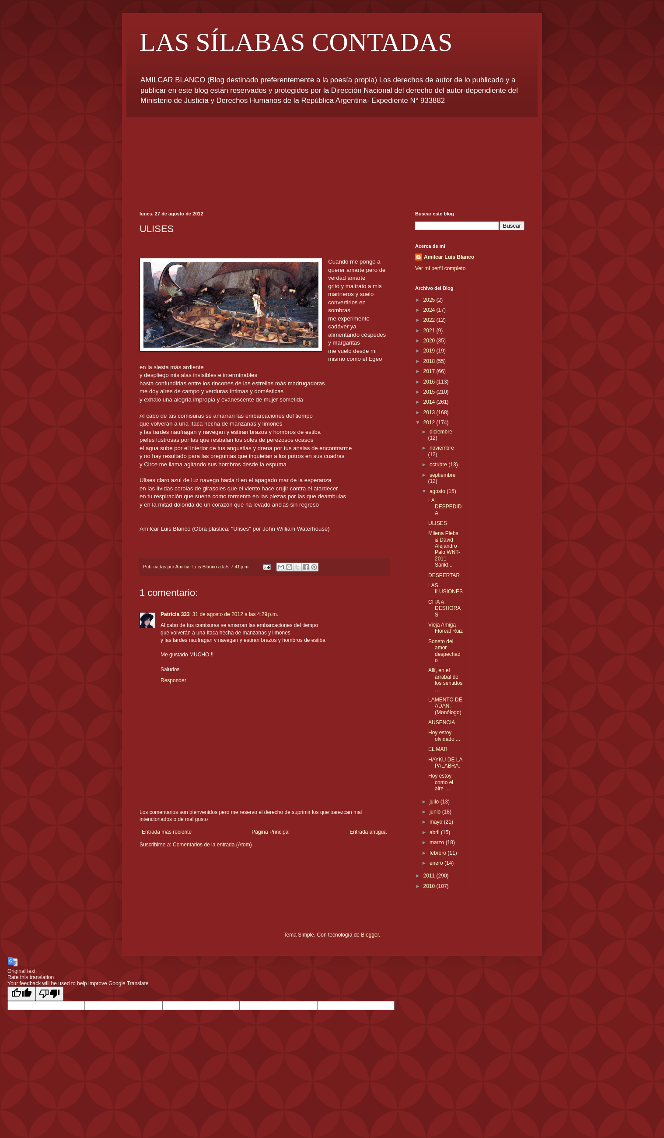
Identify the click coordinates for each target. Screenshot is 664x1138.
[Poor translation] (49, 994)
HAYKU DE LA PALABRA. (445, 763)
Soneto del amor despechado (444, 650)
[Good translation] (21, 994)
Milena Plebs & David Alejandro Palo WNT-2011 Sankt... (444, 549)
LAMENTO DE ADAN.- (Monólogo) (445, 706)
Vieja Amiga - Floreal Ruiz (445, 628)
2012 (430, 422)
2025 (430, 300)
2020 (430, 341)
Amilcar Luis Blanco (449, 257)
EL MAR (437, 749)
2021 (430, 331)
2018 (430, 361)
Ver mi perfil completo (440, 268)
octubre (439, 465)
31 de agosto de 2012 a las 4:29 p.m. (235, 614)
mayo (437, 822)
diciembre (441, 432)
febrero (438, 853)
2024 (430, 310)
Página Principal (271, 832)
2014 (430, 402)
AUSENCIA (441, 722)
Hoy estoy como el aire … (440, 782)
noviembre (442, 448)
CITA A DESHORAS (444, 608)
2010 (430, 886)
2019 (430, 351)
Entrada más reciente (167, 832)
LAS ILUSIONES (445, 588)
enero (437, 863)
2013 (430, 412)
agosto (438, 491)
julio (435, 802)
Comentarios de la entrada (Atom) (212, 845)
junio (436, 812)
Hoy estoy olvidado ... (444, 735)
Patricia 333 (175, 614)
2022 (430, 320)
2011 (430, 876)
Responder (173, 680)
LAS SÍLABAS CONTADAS (296, 42)
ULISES (437, 523)
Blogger (370, 935)
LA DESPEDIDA (444, 506)
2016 (430, 382)
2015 (430, 392)
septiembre (442, 475)
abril (435, 832)
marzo (438, 842)
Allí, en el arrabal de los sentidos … (445, 679)
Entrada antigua (368, 832)
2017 (430, 371)
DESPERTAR (444, 575)
